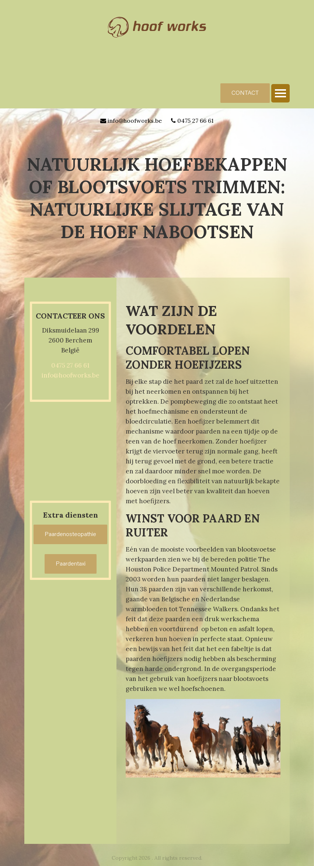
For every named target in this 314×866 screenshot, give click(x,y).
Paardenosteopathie (70, 535)
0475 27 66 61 (195, 120)
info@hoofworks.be (135, 120)
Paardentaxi (71, 564)
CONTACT (245, 93)
